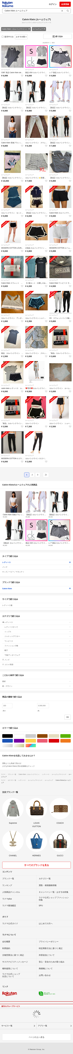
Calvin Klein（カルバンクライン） (16, 29)
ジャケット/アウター (38, 636)
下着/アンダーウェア (38, 655)
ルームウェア (39, 29)
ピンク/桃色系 (47, 741)
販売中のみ (8, 37)
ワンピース (38, 641)
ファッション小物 (38, 646)
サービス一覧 (6, 1026)
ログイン (53, 4)
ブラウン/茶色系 (47, 736)
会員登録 (65, 4)
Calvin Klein (36, 589)
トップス (38, 632)
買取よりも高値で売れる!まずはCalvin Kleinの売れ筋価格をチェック (36, 764)
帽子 (38, 650)
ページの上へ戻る (36, 1037)
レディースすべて (38, 627)
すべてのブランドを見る (36, 865)
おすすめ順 (21, 37)
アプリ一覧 (42, 1026)
